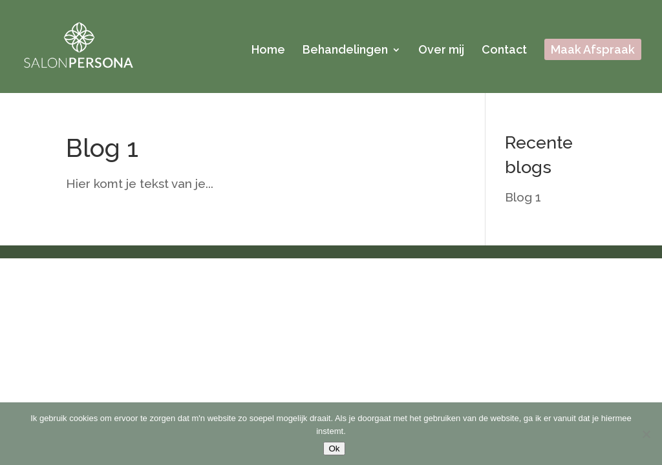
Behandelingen (345, 50)
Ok (333, 448)
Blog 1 (102, 148)
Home (268, 50)
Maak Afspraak (593, 50)
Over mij (441, 50)
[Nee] (645, 434)
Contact (504, 50)
